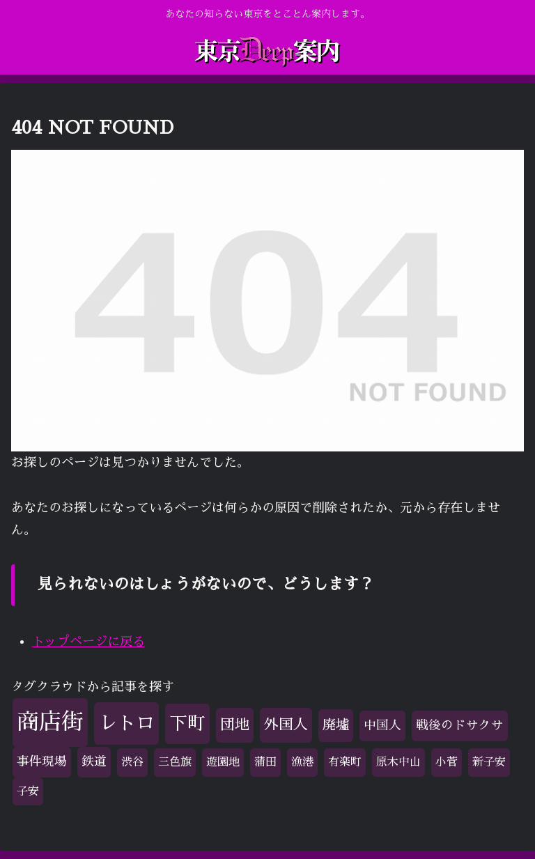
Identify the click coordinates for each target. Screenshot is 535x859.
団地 (234, 725)
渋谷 (132, 762)
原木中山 (398, 762)
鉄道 (94, 761)
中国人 (382, 725)
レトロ (126, 722)
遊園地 (223, 762)
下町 (187, 723)
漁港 (302, 762)
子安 (28, 791)
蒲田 (265, 762)
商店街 (50, 722)
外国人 (286, 725)
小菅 (446, 762)
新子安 (489, 762)
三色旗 (175, 762)
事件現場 (42, 761)
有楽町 (345, 762)
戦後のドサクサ (460, 725)
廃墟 (336, 725)
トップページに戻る (88, 641)
